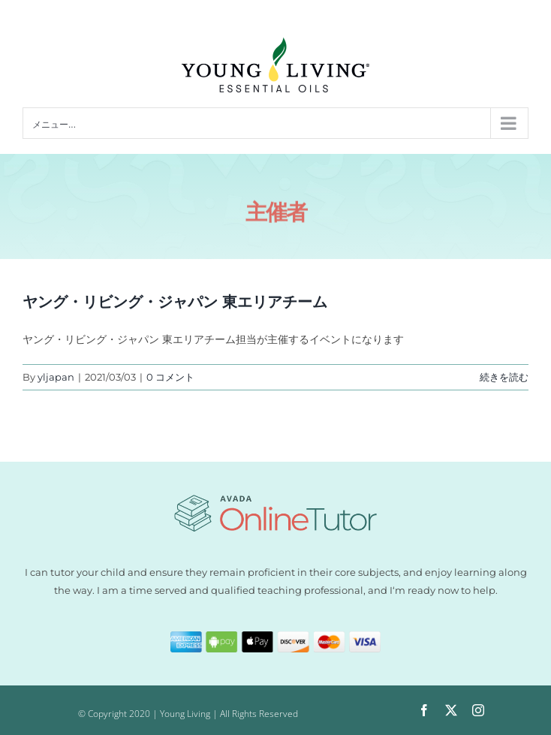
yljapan (56, 377)
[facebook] (424, 710)
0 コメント (170, 377)
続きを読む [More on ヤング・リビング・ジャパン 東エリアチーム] (504, 377)
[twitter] (451, 710)
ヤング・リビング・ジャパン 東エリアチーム (175, 302)
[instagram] (478, 710)
